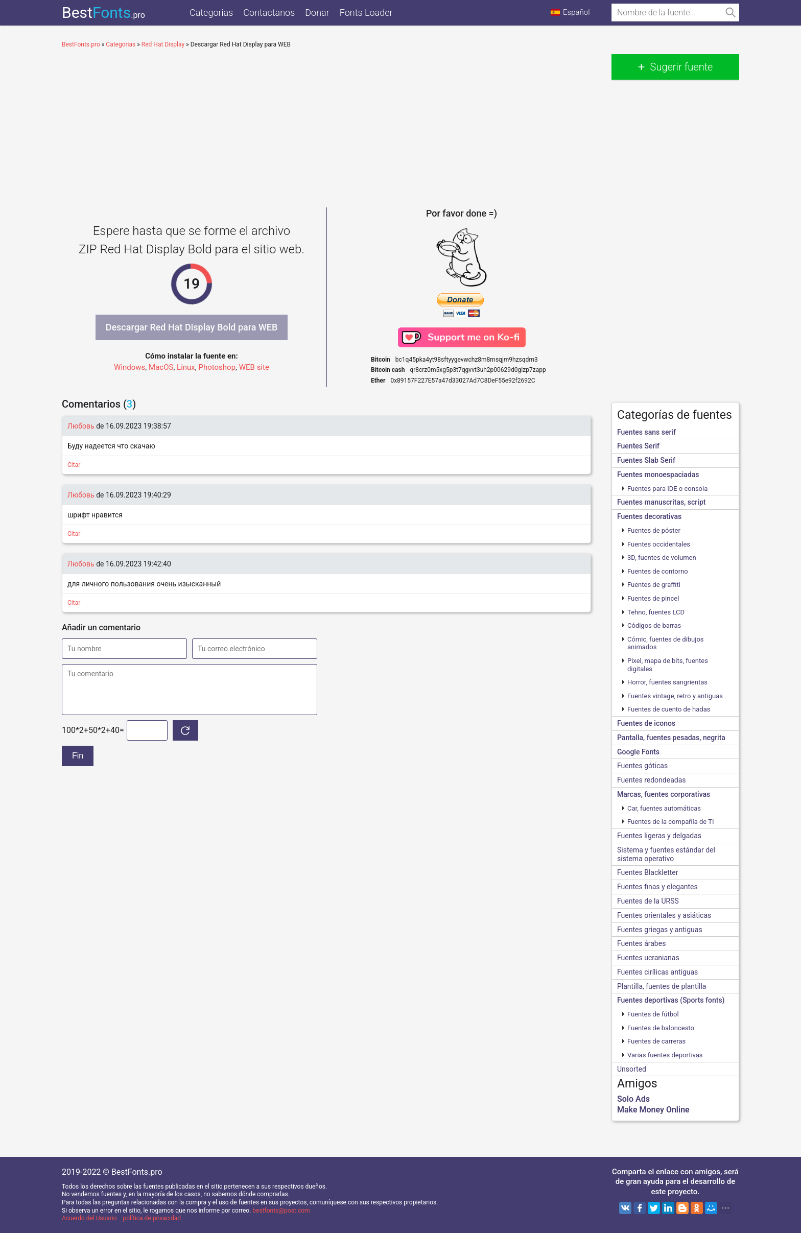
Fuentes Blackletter (647, 872)
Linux (186, 367)
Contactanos (269, 12)
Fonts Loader (366, 12)
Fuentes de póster (653, 530)
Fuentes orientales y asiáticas (664, 915)
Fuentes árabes (641, 943)
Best (103, 12)
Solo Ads (633, 1099)
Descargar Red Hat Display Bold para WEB (192, 327)
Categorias (211, 12)
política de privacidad (152, 1218)
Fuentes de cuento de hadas (668, 709)
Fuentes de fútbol (653, 1014)
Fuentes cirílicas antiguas (657, 972)
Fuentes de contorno (657, 571)
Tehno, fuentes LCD (656, 612)
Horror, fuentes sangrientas (667, 682)
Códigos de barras (654, 625)
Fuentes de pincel (653, 598)
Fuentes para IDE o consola (667, 488)
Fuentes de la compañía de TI (670, 821)
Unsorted (631, 1069)
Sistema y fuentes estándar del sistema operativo (666, 854)
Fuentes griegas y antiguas (659, 930)
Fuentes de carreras (656, 1041)
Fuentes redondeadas (651, 780)
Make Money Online (653, 1110)
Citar (73, 464)
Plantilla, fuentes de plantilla (661, 986)
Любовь (81, 426)
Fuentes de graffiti (653, 584)
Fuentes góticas (642, 766)
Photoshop (217, 367)
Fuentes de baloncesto (660, 1028)
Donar (317, 12)
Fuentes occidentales (658, 544)
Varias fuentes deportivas (665, 1055)
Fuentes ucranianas (648, 958)
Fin (77, 755)
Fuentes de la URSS (648, 901)
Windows (129, 367)
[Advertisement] (326, 125)
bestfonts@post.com (281, 1210)
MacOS (161, 367)
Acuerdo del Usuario (89, 1218)
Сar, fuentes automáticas (664, 808)
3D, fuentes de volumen (661, 557)
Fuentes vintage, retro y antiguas (675, 696)
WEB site (254, 367)
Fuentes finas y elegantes (657, 887)
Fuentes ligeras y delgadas (659, 836)
